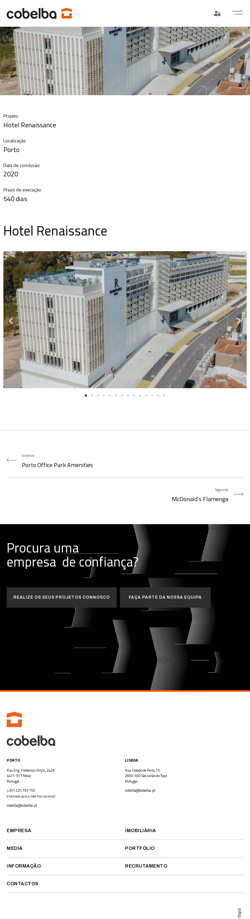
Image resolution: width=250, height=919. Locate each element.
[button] (237, 13)
